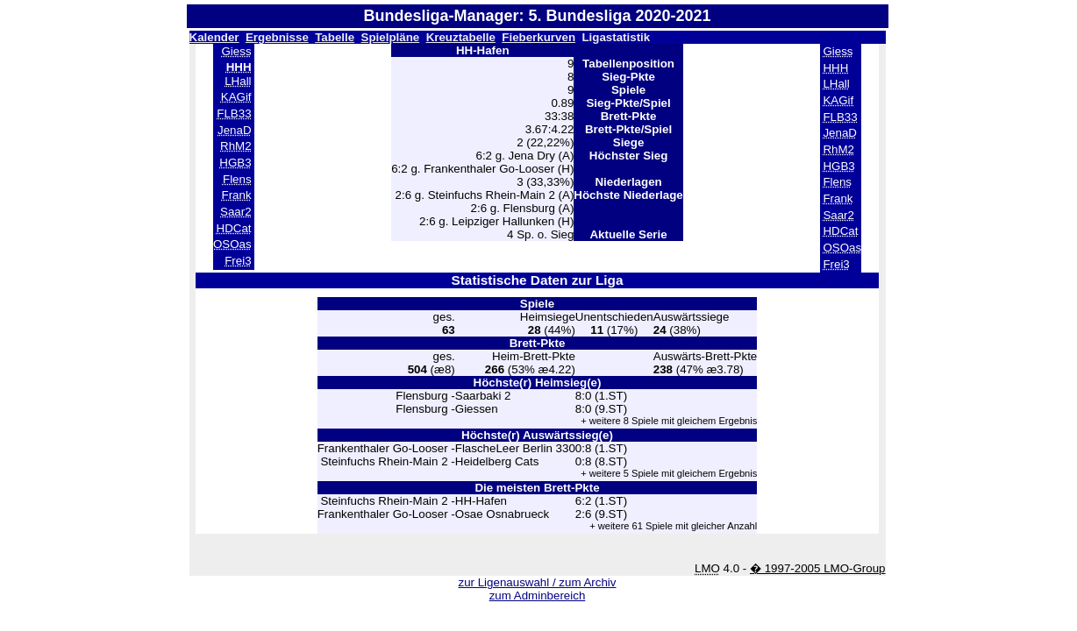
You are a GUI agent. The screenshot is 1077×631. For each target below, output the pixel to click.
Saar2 (236, 211)
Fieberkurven (538, 37)
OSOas (232, 244)
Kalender (214, 37)
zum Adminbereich (537, 595)
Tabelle (334, 37)
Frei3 (238, 260)
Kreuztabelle (461, 37)
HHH (835, 67)
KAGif (236, 96)
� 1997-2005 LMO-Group (818, 568)
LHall (238, 81)
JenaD (235, 130)
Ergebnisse (277, 37)
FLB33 (234, 113)
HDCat (234, 228)
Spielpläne (390, 37)
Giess (237, 51)
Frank (237, 195)
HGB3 (235, 162)
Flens (237, 179)
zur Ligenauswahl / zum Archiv (537, 582)
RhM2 (236, 145)
